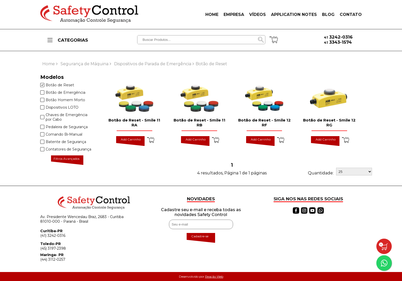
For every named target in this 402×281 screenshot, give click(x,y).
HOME (211, 14)
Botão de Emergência (62, 92)
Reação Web (214, 276)
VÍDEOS (257, 14)
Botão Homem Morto (62, 100)
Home (48, 63)
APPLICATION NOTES (294, 14)
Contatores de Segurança (65, 149)
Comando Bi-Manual (61, 134)
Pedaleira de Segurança (64, 127)
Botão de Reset (57, 85)
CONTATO (351, 14)
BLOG (328, 14)
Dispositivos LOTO (59, 107)
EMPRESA (234, 14)
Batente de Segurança (63, 141)
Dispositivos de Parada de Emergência (152, 63)
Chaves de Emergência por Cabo (63, 117)
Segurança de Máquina (84, 63)
